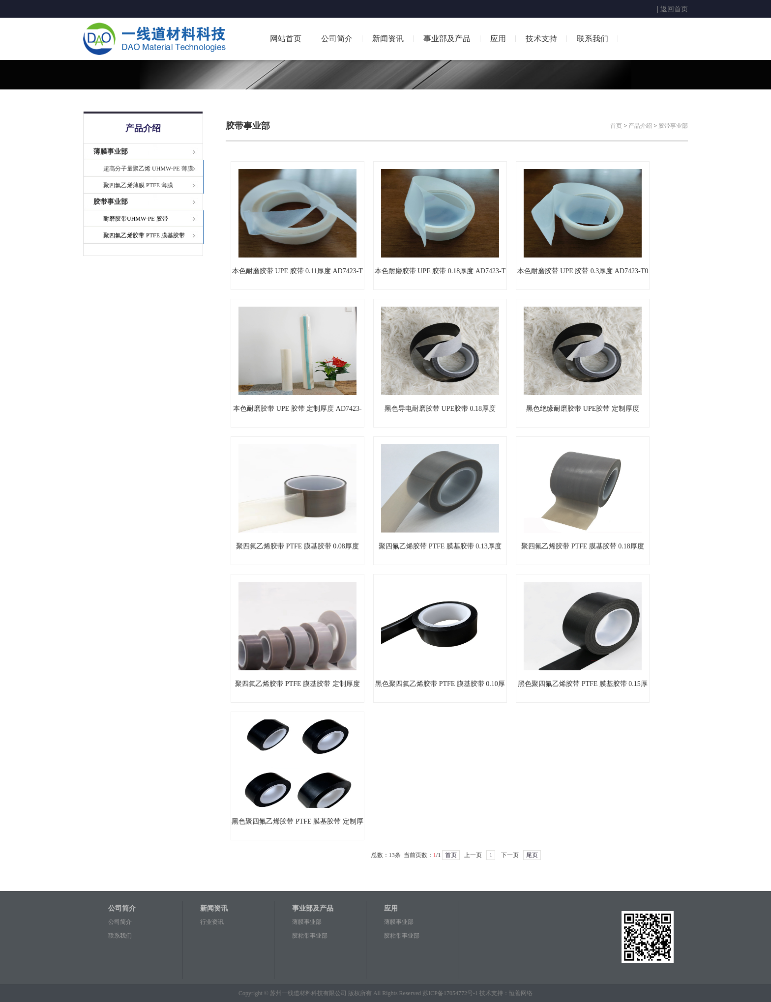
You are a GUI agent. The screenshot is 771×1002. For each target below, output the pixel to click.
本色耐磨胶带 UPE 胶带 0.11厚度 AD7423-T (297, 271)
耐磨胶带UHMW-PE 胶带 (135, 218)
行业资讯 (212, 921)
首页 (616, 125)
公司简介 (337, 38)
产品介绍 (640, 125)
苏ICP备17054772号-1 (450, 993)
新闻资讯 (388, 38)
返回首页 (674, 9)
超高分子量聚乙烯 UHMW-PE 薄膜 (148, 168)
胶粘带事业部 (309, 935)
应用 (498, 38)
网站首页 (285, 38)
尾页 (532, 855)
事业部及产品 (447, 38)
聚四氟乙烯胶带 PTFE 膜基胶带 (144, 235)
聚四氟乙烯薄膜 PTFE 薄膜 (138, 185)
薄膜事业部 (110, 151)
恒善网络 (521, 993)
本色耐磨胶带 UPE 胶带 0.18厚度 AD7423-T (440, 271)
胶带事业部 (110, 201)
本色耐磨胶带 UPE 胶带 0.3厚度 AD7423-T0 (582, 271)
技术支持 (541, 38)
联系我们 (592, 38)
